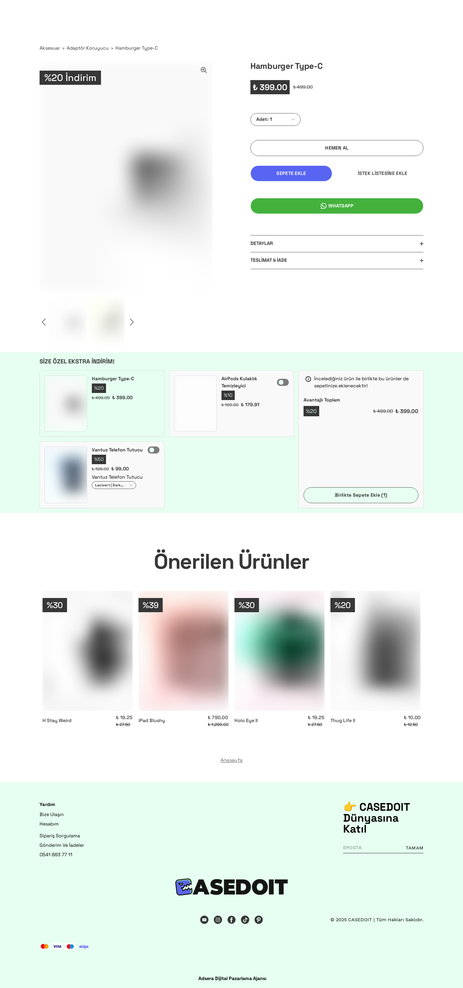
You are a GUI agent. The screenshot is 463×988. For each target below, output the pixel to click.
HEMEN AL (336, 148)
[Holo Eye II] (279, 651)
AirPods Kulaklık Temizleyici (239, 382)
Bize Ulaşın (52, 814)
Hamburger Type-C (136, 48)
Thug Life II (342, 720)
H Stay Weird (57, 720)
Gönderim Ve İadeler (62, 845)
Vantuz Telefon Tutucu (117, 450)
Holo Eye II (246, 720)
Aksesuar (50, 48)
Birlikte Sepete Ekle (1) (361, 495)
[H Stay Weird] (88, 651)
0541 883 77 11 (56, 855)
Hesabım (49, 824)
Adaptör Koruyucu (88, 48)
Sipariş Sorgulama (60, 836)
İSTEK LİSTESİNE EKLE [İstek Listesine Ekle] (382, 173)
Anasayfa (231, 760)
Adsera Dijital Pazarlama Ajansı (232, 978)
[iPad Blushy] (183, 651)
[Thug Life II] (375, 651)
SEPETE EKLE (291, 173)
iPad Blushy (151, 720)
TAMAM (414, 848)
